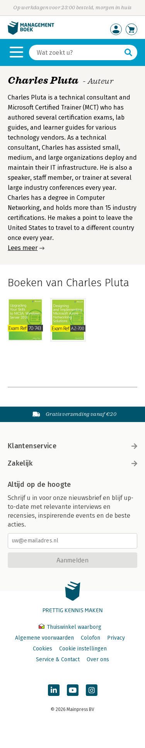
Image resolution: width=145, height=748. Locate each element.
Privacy (116, 638)
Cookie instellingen (83, 648)
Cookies (42, 648)
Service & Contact (58, 659)
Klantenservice (72, 446)
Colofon (90, 638)
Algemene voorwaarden (44, 638)
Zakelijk (72, 463)
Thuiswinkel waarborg (70, 627)
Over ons (98, 659)
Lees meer (23, 248)
